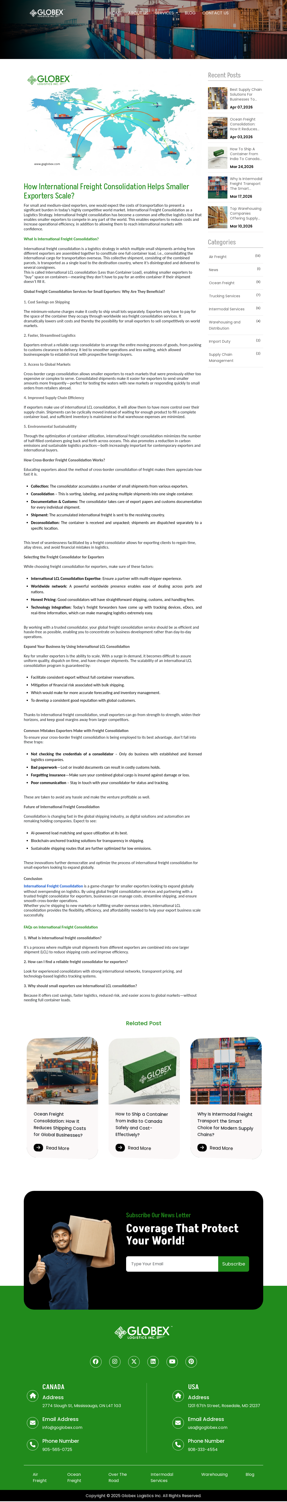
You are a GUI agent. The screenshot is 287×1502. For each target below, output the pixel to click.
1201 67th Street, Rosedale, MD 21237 (224, 1406)
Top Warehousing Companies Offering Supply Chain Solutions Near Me (245, 214)
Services (165, 13)
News (235, 270)
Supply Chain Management (235, 357)
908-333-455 (201, 1450)
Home (115, 13)
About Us (138, 13)
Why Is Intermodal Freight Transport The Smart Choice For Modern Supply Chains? (246, 184)
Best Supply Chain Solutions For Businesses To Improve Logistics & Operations (246, 95)
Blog (190, 13)
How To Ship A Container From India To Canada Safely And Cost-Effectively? (245, 154)
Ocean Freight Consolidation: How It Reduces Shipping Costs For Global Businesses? (243, 124)
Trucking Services (235, 296)
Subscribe (233, 1264)
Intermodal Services (235, 309)
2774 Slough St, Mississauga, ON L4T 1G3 (81, 1406)
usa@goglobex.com (208, 1428)
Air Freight (235, 257)
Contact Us (215, 13)
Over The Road (118, 1478)
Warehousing (214, 1475)
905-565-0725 (57, 1450)
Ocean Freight (235, 283)
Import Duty (235, 341)
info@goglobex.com (62, 1428)
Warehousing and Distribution (235, 325)
